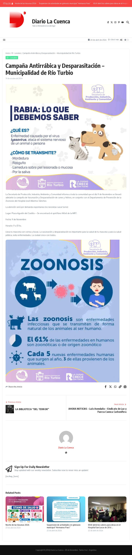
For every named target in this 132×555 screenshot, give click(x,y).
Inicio (8, 53)
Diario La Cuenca (51, 21)
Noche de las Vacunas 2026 (17, 525)
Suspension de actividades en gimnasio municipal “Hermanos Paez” (63, 526)
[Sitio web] (66, 453)
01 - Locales (16, 53)
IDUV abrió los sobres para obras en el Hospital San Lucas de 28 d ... (104, 526)
